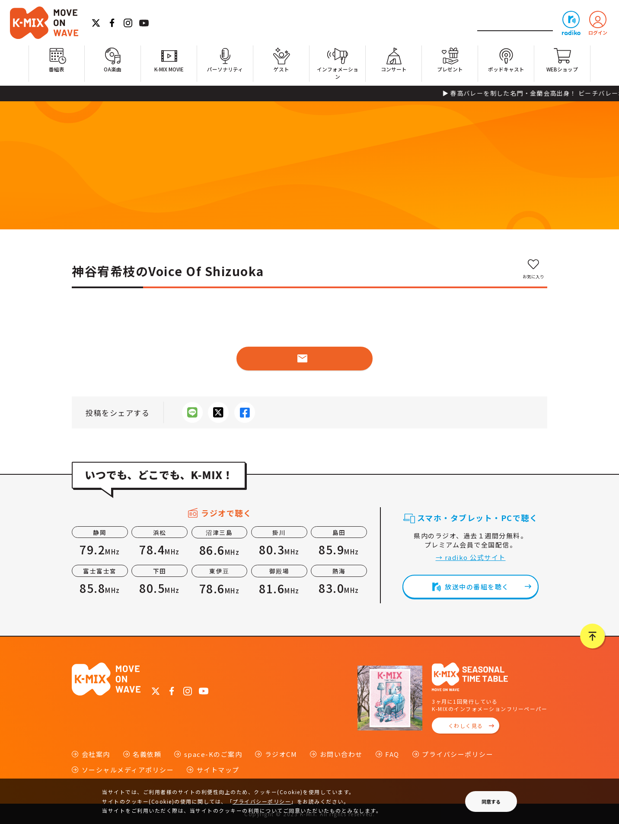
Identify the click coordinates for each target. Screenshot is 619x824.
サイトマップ (218, 769)
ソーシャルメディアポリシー (128, 769)
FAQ (392, 754)
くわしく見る (465, 725)
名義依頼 (147, 754)
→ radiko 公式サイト (471, 557)
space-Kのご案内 (213, 754)
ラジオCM (281, 754)
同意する (491, 801)
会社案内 (96, 754)
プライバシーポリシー (457, 754)
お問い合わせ (341, 754)
